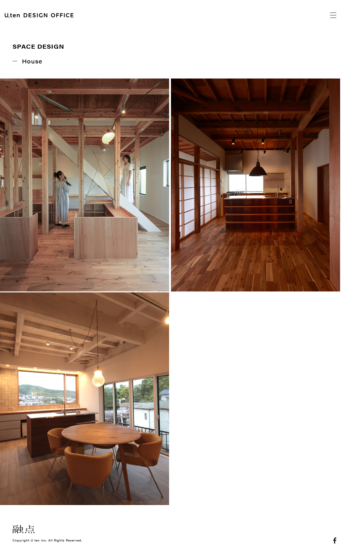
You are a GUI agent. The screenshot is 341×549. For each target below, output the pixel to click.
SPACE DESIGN (38, 46)
